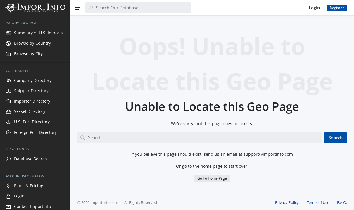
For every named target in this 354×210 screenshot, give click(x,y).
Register (337, 7)
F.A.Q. (342, 202)
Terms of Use (318, 202)
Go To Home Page (212, 178)
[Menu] (77, 7)
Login (314, 7)
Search (336, 138)
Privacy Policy (287, 202)
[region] (35, 112)
